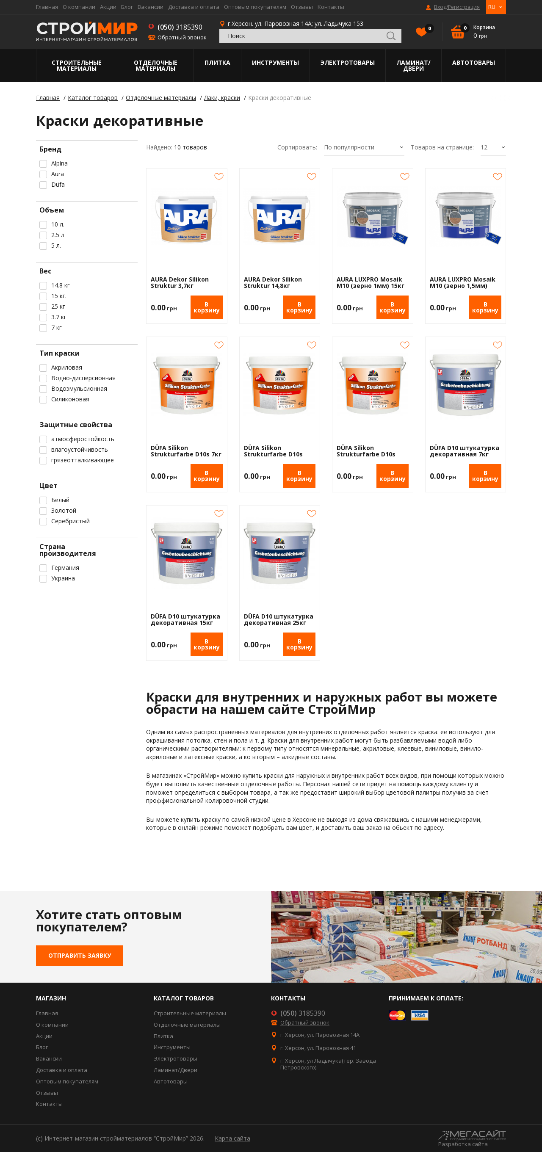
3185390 (180, 27)
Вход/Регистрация (457, 7)
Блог (127, 7)
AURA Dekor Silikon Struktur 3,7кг (180, 282)
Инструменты (275, 62)
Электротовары (348, 62)
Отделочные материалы (155, 65)
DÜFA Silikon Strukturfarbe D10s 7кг (186, 451)
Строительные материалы (77, 65)
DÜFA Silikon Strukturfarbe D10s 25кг (366, 451)
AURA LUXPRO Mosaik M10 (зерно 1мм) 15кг (370, 282)
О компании (79, 7)
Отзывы (302, 7)
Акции (108, 7)
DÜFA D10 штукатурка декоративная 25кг (278, 619)
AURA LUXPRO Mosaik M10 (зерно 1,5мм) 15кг (462, 282)
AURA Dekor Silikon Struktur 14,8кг (273, 282)
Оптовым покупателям (255, 7)
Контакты (331, 7)
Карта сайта (232, 1138)
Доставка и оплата (193, 7)
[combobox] (364, 147)
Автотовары (473, 62)
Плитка (217, 62)
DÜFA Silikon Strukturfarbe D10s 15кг (273, 451)
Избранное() (427, 29)
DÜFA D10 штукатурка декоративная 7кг (464, 451)
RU (491, 7)
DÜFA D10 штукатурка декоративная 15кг (185, 619)
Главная (47, 7)
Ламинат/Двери (413, 65)
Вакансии (150, 7)
